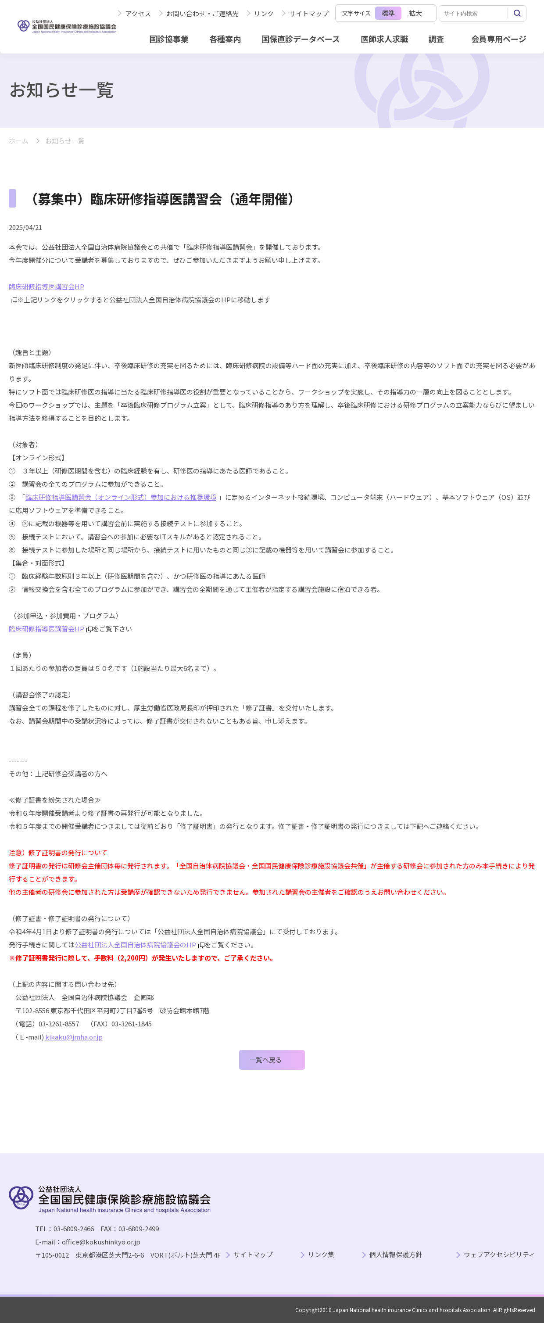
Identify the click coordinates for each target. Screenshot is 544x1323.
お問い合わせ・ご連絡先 (202, 13)
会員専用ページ (498, 38)
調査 (436, 38)
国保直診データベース (300, 38)
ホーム (19, 141)
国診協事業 (169, 38)
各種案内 (225, 38)
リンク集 (321, 1255)
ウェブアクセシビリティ (499, 1255)
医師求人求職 (384, 38)
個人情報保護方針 (395, 1255)
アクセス (138, 13)
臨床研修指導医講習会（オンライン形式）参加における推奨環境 (120, 497)
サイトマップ (309, 13)
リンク (264, 13)
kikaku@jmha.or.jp (74, 1036)
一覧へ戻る (265, 1059)
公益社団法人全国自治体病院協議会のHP (139, 944)
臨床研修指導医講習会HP (51, 628)
